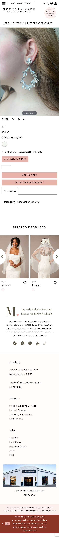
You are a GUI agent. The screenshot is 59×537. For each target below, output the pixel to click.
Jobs (12, 455)
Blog (11, 459)
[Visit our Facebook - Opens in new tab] (22, 347)
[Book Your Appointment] (23, 4)
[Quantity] (6, 168)
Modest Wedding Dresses (22, 410)
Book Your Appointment (29, 186)
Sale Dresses (16, 423)
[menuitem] (4, 3)
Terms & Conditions (13, 515)
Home (6, 24)
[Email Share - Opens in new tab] (24, 120)
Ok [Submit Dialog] (8, 528)
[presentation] (14, 260)
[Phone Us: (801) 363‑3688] (48, 4)
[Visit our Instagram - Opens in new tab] (30, 347)
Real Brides (15, 446)
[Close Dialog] (3, 527)
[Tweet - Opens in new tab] (13, 120)
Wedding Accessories (20, 419)
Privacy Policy (45, 511)
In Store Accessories (39, 24)
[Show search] (44, 4)
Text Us (37, 387)
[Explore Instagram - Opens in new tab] (29, 479)
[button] (4, 3)
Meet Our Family (18, 451)
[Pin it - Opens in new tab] (19, 120)
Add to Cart (29, 177)
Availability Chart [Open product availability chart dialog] (17, 160)
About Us (14, 442)
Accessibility (32, 515)
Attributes (10, 195)
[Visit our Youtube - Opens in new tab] (37, 347)
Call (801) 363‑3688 (19, 387)
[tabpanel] (29, 72)
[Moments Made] (19, 11)
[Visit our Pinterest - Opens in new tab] (15, 347)
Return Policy (48, 515)
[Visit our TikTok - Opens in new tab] (44, 347)
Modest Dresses (17, 414)
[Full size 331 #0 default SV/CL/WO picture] (29, 72)
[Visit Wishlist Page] (52, 4)
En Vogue (18, 24)
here (35, 535)
